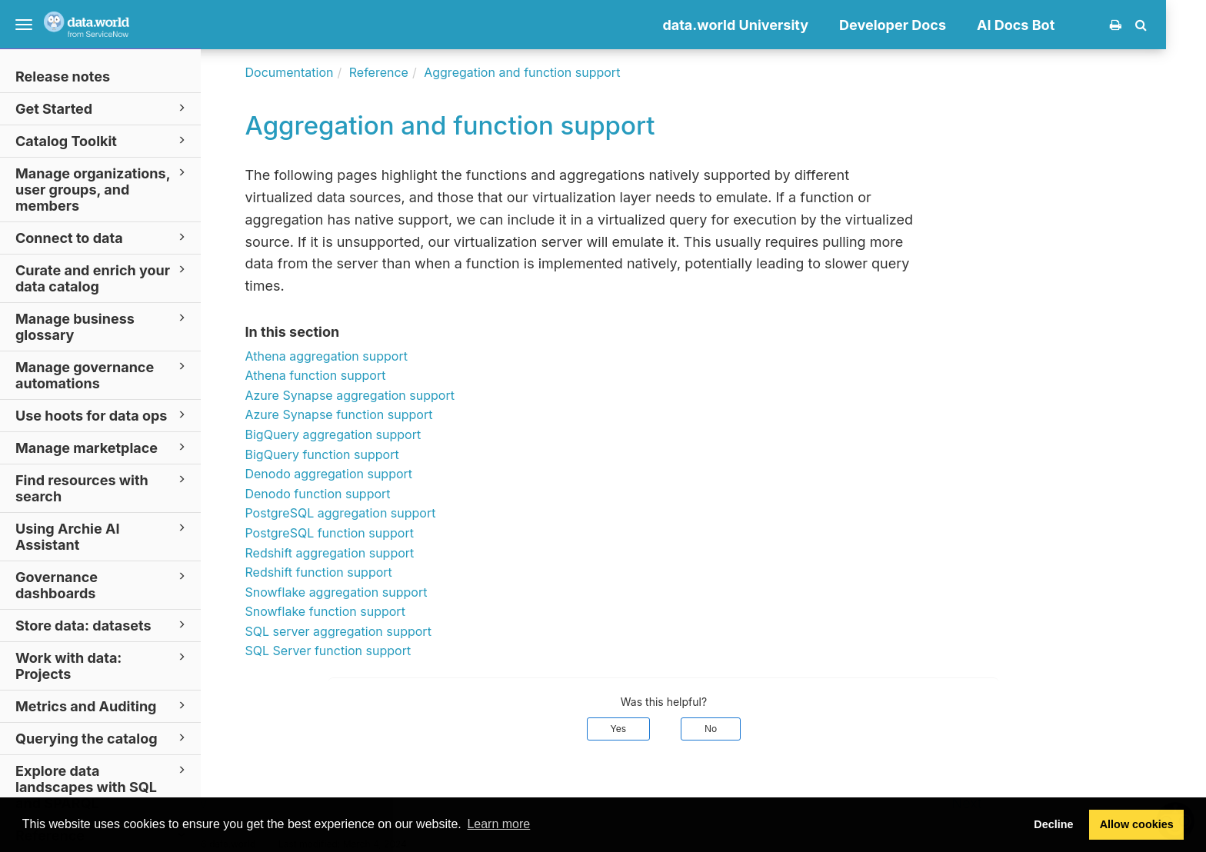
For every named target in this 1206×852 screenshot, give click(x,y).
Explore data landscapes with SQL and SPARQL (102, 786)
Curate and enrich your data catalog (102, 278)
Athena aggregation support (366, 356)
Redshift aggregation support (369, 553)
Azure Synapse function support (378, 414)
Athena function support (355, 375)
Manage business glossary (102, 326)
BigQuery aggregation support (373, 434)
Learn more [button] (498, 823)
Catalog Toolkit (102, 140)
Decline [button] (1053, 824)
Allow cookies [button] (1137, 824)
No (751, 728)
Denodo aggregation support (368, 473)
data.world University (775, 25)
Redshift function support (358, 572)
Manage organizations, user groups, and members (102, 189)
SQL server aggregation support (378, 631)
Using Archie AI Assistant (102, 536)
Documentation (329, 72)
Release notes (62, 76)
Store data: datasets (102, 625)
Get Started (102, 108)
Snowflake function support (365, 611)
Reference (418, 72)
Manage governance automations (102, 374)
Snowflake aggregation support (376, 592)
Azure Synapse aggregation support (389, 395)
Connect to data (102, 237)
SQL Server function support (368, 650)
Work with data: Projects (102, 665)
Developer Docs (932, 25)
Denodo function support (357, 493)
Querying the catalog (102, 738)
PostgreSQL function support (369, 533)
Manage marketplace (102, 447)
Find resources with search (102, 487)
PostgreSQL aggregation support (380, 513)
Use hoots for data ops (102, 415)
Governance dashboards (102, 584)
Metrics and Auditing (102, 705)
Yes (658, 728)
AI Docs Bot (1055, 25)
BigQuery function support (361, 454)
